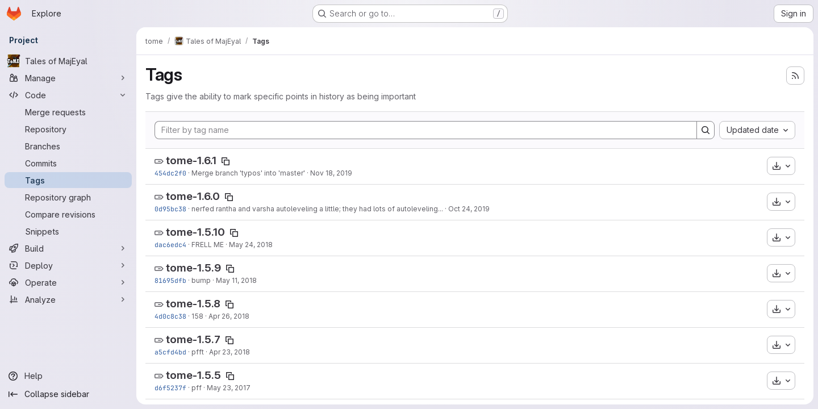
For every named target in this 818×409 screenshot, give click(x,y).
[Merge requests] (68, 112)
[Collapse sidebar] (68, 394)
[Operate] (68, 282)
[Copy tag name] (225, 161)
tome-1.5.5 (193, 375)
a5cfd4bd (170, 352)
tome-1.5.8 (193, 303)
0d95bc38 (170, 208)
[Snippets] (68, 231)
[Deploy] (68, 265)
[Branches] (68, 146)
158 (197, 316)
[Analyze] (68, 299)
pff (196, 387)
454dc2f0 (170, 173)
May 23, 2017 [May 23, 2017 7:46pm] (229, 387)
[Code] (68, 95)
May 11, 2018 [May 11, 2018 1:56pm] (236, 280)
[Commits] (68, 163)
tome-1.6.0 (193, 196)
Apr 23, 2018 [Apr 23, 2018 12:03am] (229, 352)
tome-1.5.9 (193, 267)
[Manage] (68, 78)
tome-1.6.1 (191, 160)
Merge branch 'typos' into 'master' (248, 173)
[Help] (68, 376)
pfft (197, 352)
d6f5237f (170, 387)
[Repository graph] (68, 197)
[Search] (705, 130)
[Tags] (68, 180)
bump (201, 280)
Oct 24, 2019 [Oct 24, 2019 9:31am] (469, 208)
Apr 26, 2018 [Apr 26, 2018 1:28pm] (228, 316)
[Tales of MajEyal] (68, 61)
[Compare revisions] (68, 214)
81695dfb (170, 280)
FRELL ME (207, 244)
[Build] (68, 248)
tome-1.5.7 (193, 339)
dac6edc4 (170, 244)
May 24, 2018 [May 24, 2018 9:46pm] (251, 244)
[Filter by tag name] (426, 130)
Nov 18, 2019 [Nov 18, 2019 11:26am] (331, 173)
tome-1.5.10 (195, 232)
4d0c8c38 (170, 316)
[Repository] (68, 129)
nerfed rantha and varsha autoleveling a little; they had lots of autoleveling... (317, 208)
